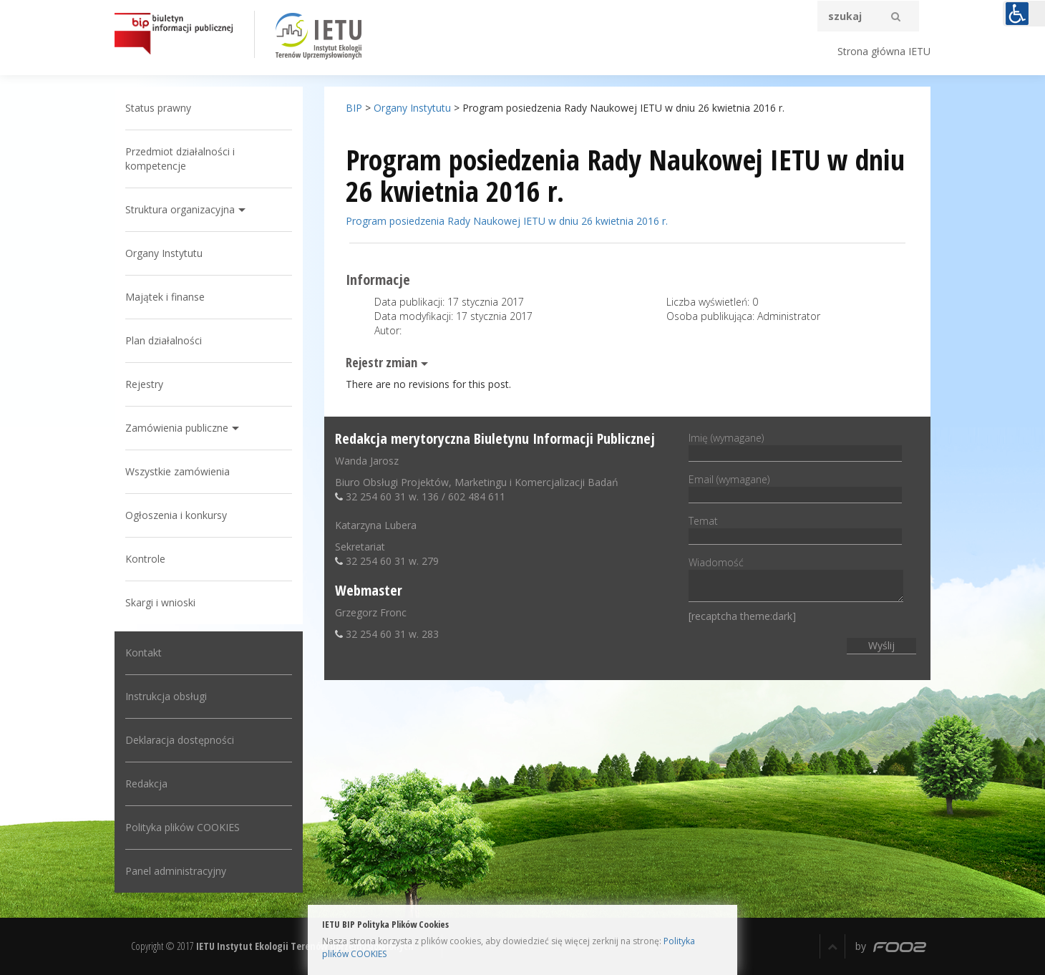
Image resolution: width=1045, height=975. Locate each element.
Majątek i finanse (165, 297)
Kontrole (145, 559)
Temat (795, 528)
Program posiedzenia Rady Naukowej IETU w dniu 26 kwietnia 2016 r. (507, 221)
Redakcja (146, 783)
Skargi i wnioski (160, 602)
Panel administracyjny (175, 871)
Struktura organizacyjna (180, 209)
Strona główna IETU (883, 51)
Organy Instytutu (164, 253)
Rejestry (144, 384)
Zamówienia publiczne (176, 428)
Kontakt (143, 652)
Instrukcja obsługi (166, 696)
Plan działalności (163, 340)
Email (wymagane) (795, 486)
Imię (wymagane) (795, 445)
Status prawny (158, 108)
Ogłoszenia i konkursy (176, 515)
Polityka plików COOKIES (182, 827)
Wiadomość (796, 580)
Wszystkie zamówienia (177, 471)
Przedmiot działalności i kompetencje (180, 159)
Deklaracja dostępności (179, 740)
